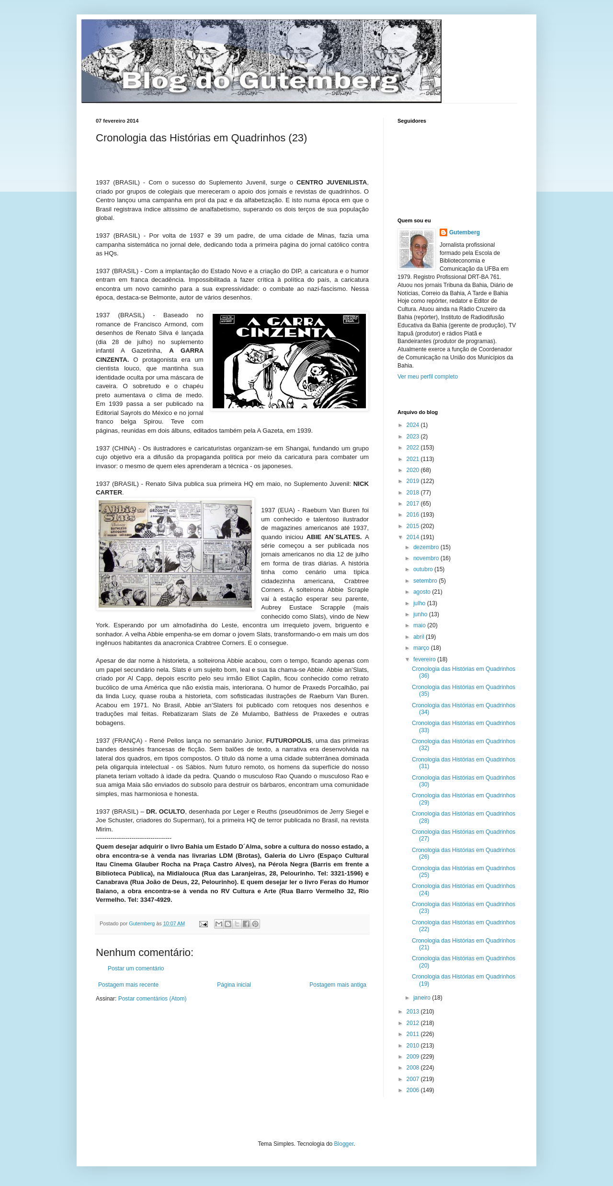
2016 (414, 514)
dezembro (427, 547)
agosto (422, 591)
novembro (427, 558)
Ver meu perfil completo (427, 376)
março (422, 648)
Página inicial (234, 984)
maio (420, 625)
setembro (426, 580)
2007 (414, 1079)
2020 (414, 470)
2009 (414, 1056)
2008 (414, 1067)
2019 (414, 481)
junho (421, 614)
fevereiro (425, 659)
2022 (414, 447)
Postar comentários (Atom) (152, 998)
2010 (414, 1045)
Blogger (344, 1143)
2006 (414, 1090)
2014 (414, 537)
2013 (414, 1011)
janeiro (422, 997)
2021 (414, 459)
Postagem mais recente (128, 984)
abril (419, 636)
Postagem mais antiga (337, 984)
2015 (414, 526)
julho (420, 603)
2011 (414, 1034)
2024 (414, 425)
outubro (423, 569)
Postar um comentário (136, 968)
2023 (414, 436)
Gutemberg (464, 232)
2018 (414, 492)
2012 (414, 1023)
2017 (414, 503)
